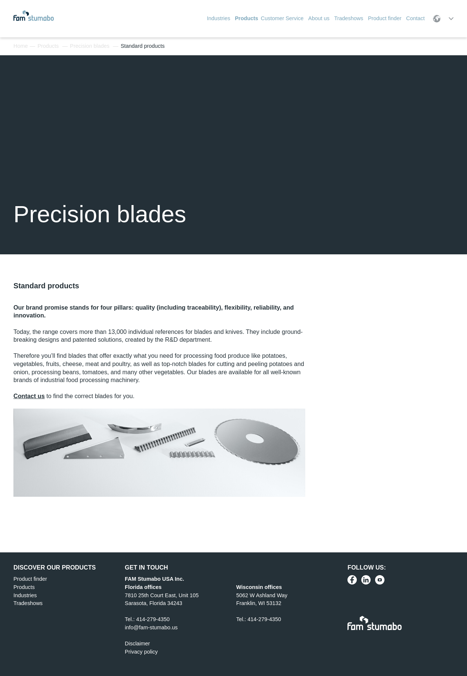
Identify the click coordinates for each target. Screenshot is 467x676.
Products (48, 46)
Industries (25, 595)
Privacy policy (141, 652)
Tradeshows (28, 603)
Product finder (30, 579)
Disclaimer (137, 643)
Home (20, 46)
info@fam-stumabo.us (151, 627)
